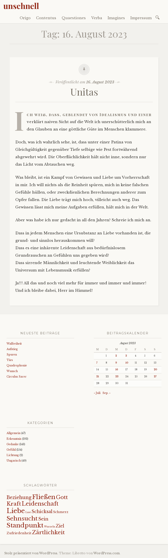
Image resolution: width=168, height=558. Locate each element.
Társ (10, 360)
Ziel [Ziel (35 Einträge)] (60, 526)
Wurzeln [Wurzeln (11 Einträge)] (49, 526)
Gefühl (11, 449)
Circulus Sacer (16, 376)
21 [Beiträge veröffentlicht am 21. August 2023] (97, 376)
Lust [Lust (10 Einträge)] (28, 512)
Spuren (12, 354)
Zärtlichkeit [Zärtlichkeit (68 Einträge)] (48, 532)
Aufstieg (12, 349)
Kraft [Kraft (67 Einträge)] (14, 503)
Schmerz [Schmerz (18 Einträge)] (60, 512)
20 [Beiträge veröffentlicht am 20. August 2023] (155, 369)
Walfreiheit (14, 343)
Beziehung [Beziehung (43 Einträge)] (19, 497)
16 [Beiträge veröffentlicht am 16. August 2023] (116, 369)
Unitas (84, 91)
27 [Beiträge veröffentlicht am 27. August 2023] (155, 376)
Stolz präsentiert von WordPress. (31, 553)
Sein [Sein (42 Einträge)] (43, 519)
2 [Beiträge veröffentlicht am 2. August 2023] (116, 355)
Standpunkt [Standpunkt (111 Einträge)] (25, 525)
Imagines (116, 18)
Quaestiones (74, 18)
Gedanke (13, 444)
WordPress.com (106, 553)
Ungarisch (14, 460)
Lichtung (13, 455)
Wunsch (12, 371)
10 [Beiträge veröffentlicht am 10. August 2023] (126, 362)
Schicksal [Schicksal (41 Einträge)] (42, 511)
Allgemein (13, 433)
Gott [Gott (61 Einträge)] (62, 497)
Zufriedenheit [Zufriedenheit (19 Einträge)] (19, 533)
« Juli (97, 393)
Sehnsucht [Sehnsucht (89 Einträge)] (22, 518)
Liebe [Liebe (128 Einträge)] (16, 511)
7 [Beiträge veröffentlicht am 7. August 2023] (96, 362)
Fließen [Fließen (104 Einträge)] (43, 497)
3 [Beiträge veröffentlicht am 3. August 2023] (126, 355)
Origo (25, 18)
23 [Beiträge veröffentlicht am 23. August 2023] (116, 376)
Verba (96, 18)
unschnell (21, 5)
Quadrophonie (17, 365)
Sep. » (106, 393)
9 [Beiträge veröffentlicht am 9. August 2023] (116, 362)
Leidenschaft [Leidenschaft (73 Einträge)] (40, 503)
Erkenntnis (14, 438)
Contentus (46, 18)
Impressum (141, 18)
